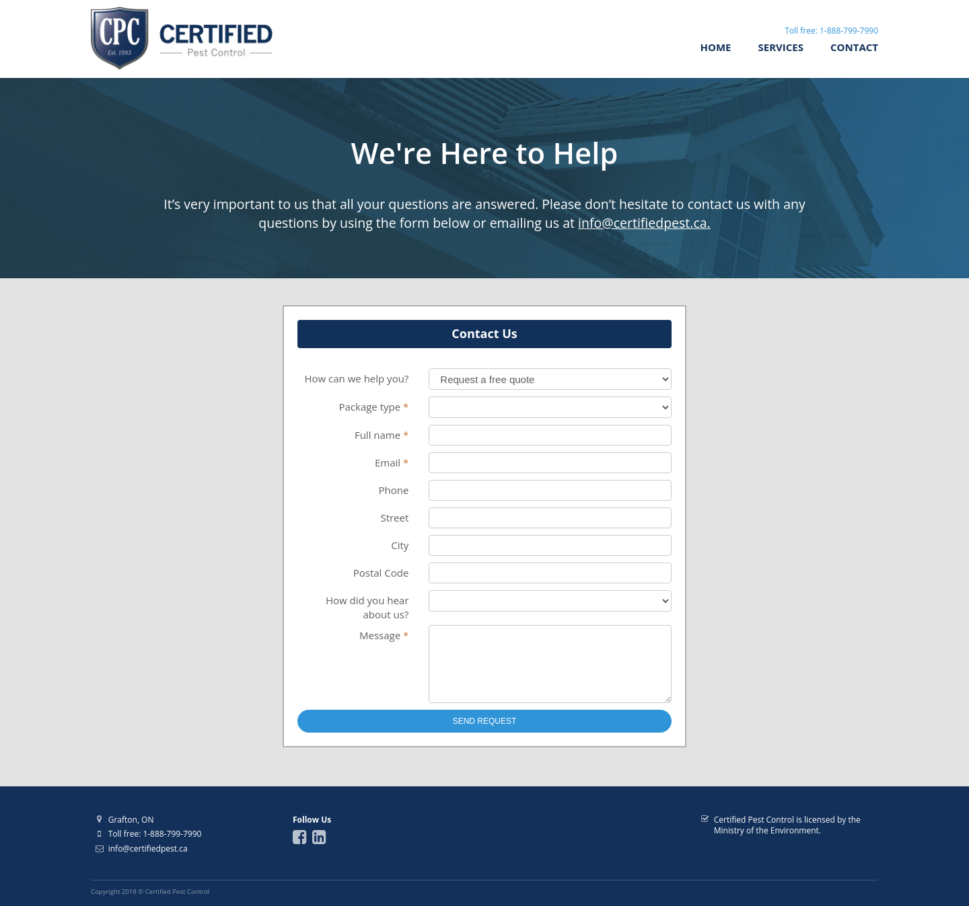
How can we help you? (356, 378)
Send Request (485, 733)
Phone (393, 490)
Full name (381, 435)
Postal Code (381, 572)
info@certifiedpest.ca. (644, 223)
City (399, 545)
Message (383, 635)
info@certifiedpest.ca (148, 848)
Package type (373, 406)
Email (391, 462)
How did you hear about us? (367, 607)
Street (394, 517)
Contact (854, 47)
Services (781, 47)
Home (716, 47)
